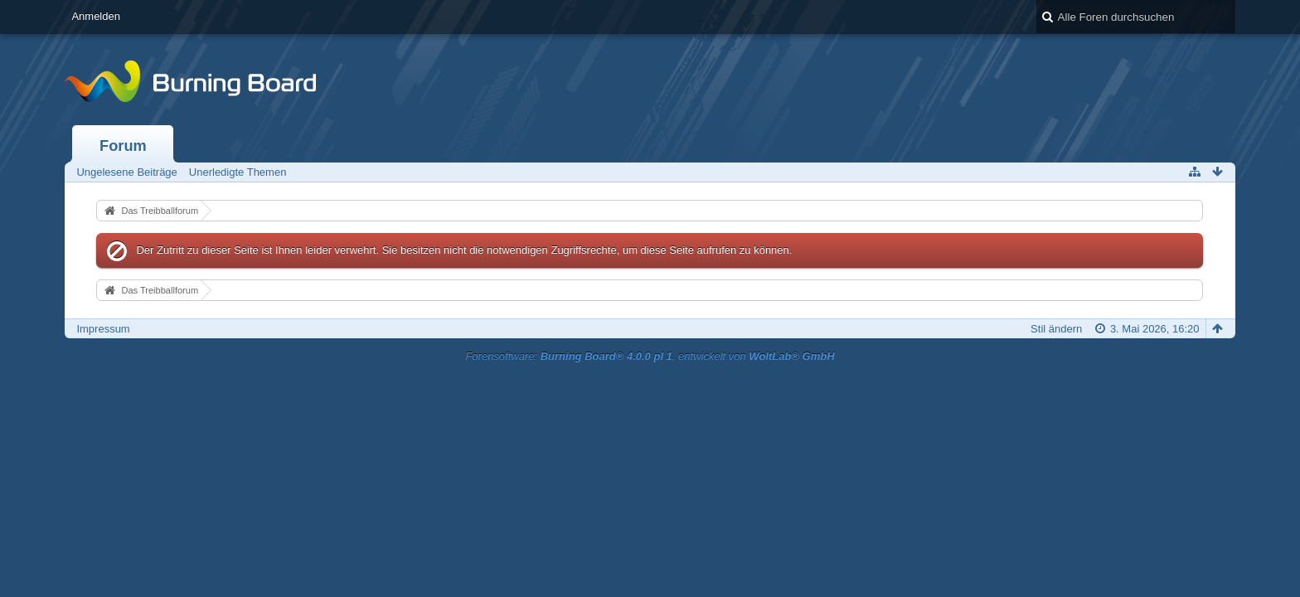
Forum (123, 146)
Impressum (102, 329)
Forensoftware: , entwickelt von (649, 356)
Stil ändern (1056, 329)
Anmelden (95, 16)
